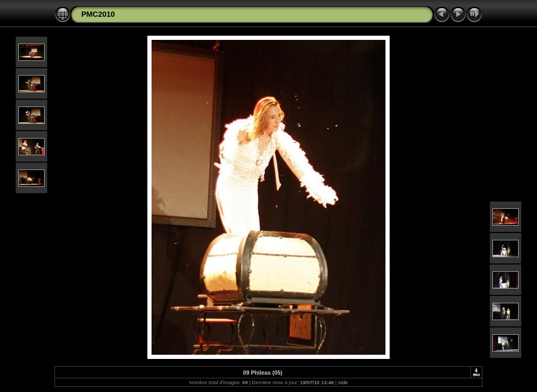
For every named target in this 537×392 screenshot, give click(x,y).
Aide (343, 382)
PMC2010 (98, 14)
